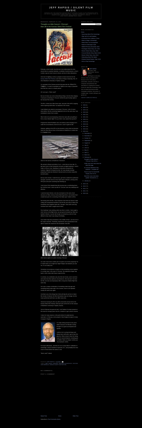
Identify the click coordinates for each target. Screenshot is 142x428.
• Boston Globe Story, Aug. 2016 (89, 51)
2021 (84, 117)
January (86, 180)
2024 (84, 109)
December (87, 133)
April (85, 152)
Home (59, 416)
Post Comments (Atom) (54, 419)
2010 (84, 193)
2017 (84, 126)
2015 (84, 131)
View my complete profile (89, 97)
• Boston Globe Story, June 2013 (89, 55)
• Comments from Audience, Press (90, 38)
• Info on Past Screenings (88, 61)
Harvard (55, 363)
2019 (84, 121)
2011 (84, 191)
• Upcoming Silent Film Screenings (90, 34)
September (87, 140)
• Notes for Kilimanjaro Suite (88, 44)
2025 (84, 107)
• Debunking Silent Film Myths (89, 57)
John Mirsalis (45, 364)
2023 (84, 112)
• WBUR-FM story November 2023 (90, 46)
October (86, 138)
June (85, 147)
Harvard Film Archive (65, 363)
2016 (84, 129)
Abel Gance (48, 363)
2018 (84, 124)
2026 (84, 105)
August (86, 143)
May (85, 150)
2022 (84, 114)
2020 (84, 119)
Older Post (75, 416)
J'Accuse (75, 363)
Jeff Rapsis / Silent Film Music (71, 9)
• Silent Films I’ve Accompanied (89, 42)
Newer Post (44, 416)
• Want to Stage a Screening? (89, 40)
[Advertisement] (88, 225)
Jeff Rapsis (92, 68)
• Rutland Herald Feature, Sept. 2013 (91, 59)
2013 (84, 186)
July (85, 145)
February (87, 157)
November (87, 135)
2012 (84, 188)
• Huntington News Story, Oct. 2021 (90, 48)
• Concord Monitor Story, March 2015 (91, 53)
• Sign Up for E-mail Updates (88, 36)
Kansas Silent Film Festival (48, 78)
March (86, 155)
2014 (84, 183)
